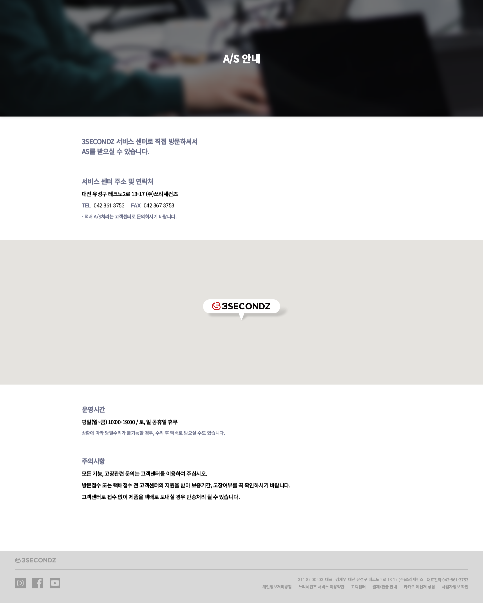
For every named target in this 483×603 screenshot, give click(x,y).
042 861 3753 (109, 205)
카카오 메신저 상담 (419, 586)
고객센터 (358, 586)
